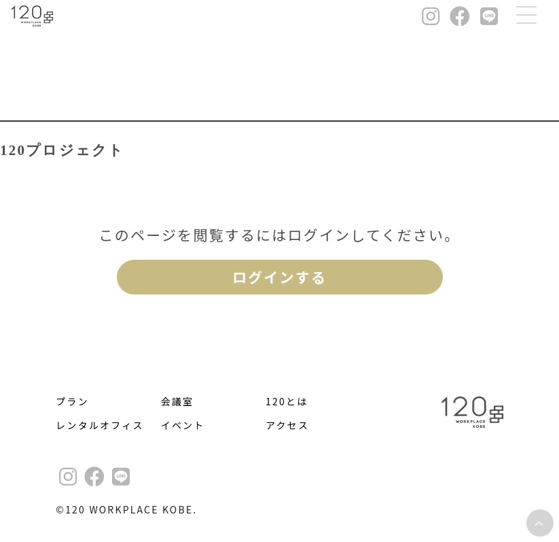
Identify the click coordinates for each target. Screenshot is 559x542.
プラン (72, 401)
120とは (287, 401)
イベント (183, 425)
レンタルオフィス (99, 425)
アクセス (287, 425)
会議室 (177, 401)
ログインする (279, 277)
